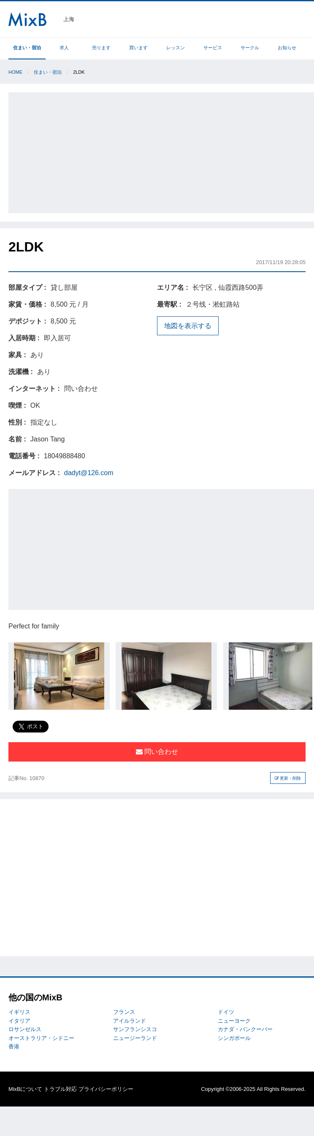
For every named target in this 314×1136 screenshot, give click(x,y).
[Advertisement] (162, 151)
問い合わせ (157, 751)
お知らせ (287, 47)
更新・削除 (288, 778)
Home (15, 72)
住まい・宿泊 (27, 47)
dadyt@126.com (89, 472)
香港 (13, 1046)
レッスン (175, 47)
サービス (212, 47)
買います (138, 47)
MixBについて (25, 1089)
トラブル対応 (60, 1089)
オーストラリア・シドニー (41, 1038)
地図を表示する (187, 325)
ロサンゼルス (24, 1029)
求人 (64, 47)
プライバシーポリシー (105, 1089)
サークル (250, 47)
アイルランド (129, 1021)
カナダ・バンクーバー (245, 1029)
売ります (101, 47)
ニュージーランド (135, 1038)
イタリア (19, 1021)
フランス (124, 1012)
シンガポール (234, 1038)
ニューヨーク (234, 1021)
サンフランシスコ (135, 1029)
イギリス (19, 1012)
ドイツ (226, 1012)
